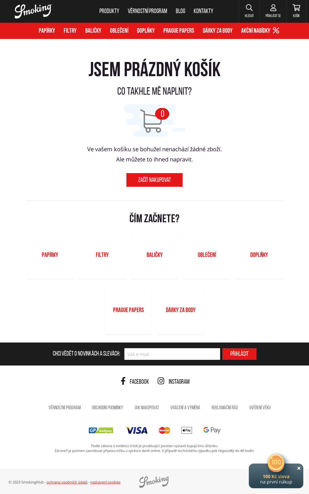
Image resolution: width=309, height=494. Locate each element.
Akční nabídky (255, 31)
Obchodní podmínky (107, 408)
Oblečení (119, 31)
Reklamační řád (225, 408)
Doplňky (146, 31)
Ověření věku (260, 408)
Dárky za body (218, 31)
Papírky (47, 31)
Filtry (70, 31)
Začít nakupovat (154, 180)
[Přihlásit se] (273, 11)
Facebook (135, 382)
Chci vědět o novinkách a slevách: (86, 354)
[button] (249, 11)
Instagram (174, 382)
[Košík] (296, 11)
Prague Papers (178, 31)
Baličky (93, 31)
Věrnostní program (65, 408)
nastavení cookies (105, 482)
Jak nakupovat (146, 408)
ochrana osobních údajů (67, 482)
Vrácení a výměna (185, 408)
